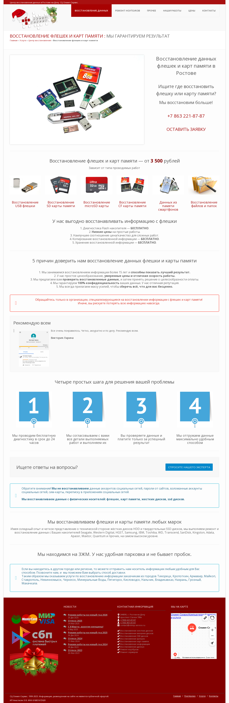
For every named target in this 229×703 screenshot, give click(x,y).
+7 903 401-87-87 (128, 622)
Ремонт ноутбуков (127, 10)
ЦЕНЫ (191, 10)
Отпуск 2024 (75, 638)
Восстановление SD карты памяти (61, 204)
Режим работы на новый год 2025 (87, 632)
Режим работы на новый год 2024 (87, 644)
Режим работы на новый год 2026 (87, 614)
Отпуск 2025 (75, 620)
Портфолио (190, 696)
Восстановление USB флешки (25, 204)
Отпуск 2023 (75, 650)
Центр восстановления (39, 40)
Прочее (151, 10)
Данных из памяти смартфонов (168, 206)
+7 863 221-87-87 (186, 116)
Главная (14, 40)
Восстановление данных (91, 10)
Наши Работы (172, 10)
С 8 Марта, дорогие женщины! (85, 626)
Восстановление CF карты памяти (132, 204)
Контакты (209, 10)
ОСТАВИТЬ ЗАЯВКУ (186, 129)
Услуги (23, 40)
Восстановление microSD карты (96, 204)
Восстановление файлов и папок (204, 204)
